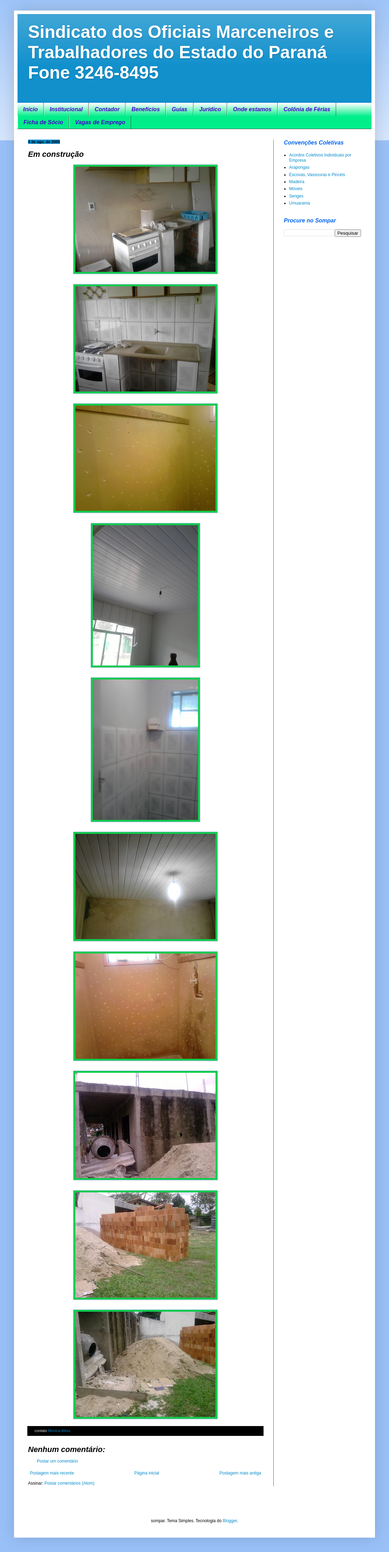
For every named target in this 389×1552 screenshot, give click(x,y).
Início (30, 109)
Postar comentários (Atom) (70, 1483)
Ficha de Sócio (43, 122)
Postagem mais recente (52, 1473)
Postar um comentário (57, 1461)
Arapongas (299, 167)
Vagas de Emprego (100, 122)
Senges (296, 196)
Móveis (295, 188)
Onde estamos (252, 109)
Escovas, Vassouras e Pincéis (317, 174)
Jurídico (210, 109)
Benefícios (145, 109)
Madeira (296, 181)
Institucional (66, 109)
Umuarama (299, 203)
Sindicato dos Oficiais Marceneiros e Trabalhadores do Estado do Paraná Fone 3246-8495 (181, 52)
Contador (107, 109)
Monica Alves (59, 1431)
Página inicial (146, 1473)
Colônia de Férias (307, 109)
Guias (179, 109)
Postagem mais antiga (240, 1473)
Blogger (230, 1520)
